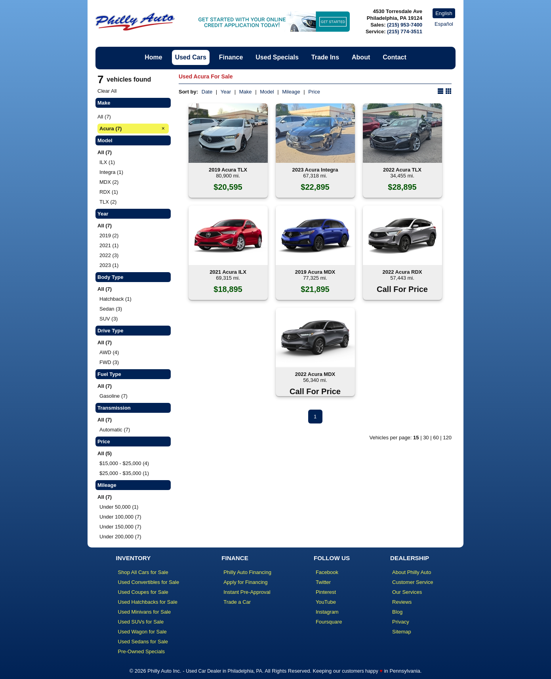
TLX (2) (107, 202)
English (443, 13)
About (361, 57)
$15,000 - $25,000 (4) (124, 463)
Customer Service (412, 582)
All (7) (104, 117)
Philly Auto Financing (247, 572)
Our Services (407, 592)
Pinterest (326, 592)
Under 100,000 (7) (120, 517)
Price (314, 92)
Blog (397, 612)
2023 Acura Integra (315, 170)
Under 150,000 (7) (120, 527)
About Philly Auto (411, 572)
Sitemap (401, 632)
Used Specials (277, 57)
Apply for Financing (245, 582)
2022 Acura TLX (402, 170)
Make (245, 92)
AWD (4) (109, 352)
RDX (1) (108, 192)
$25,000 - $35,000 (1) (124, 473)
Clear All (106, 91)
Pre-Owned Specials (141, 651)
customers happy (360, 671)
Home (153, 57)
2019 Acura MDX (315, 272)
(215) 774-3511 (404, 31)
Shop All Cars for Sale (143, 572)
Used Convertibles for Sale (148, 582)
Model (267, 92)
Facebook (327, 572)
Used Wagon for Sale (142, 632)
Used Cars (190, 57)
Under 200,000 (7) (120, 537)
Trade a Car (237, 602)
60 (436, 438)
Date (207, 92)
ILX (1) (107, 162)
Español (444, 24)
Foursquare (329, 622)
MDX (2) (108, 182)
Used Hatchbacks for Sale (147, 602)
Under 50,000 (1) (118, 507)
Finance (231, 57)
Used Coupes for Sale (143, 592)
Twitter (323, 582)
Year (226, 92)
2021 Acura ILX (228, 272)
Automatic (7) (114, 430)
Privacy (400, 622)
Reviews (402, 602)
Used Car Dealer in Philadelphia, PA (224, 671)
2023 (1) (108, 265)
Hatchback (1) (115, 299)
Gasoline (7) (113, 396)
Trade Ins (325, 57)
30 (426, 438)
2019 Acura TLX (228, 170)
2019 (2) (108, 235)
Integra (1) (111, 172)
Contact (394, 57)
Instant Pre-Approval (247, 592)
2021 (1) (108, 245)
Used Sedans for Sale (143, 642)
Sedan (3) (110, 309)
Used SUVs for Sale (141, 622)
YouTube (326, 602)
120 (447, 438)
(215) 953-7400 (404, 25)
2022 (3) (108, 255)
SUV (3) (108, 319)
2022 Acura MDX (315, 374)
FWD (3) (109, 362)
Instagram (327, 612)
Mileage (291, 92)
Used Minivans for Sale (144, 612)
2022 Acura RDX (402, 272)
